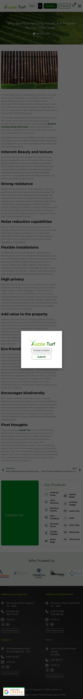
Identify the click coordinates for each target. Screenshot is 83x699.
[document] (41, 349)
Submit (41, 357)
